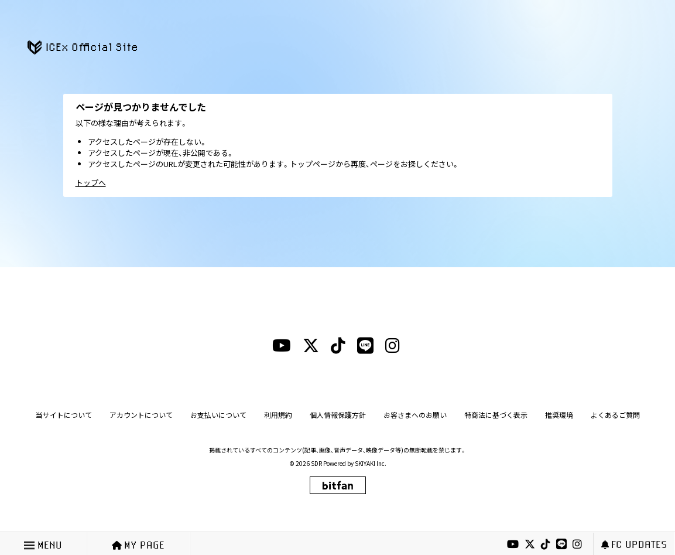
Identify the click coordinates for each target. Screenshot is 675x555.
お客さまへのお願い (415, 415)
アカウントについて (141, 415)
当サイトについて (64, 415)
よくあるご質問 (615, 415)
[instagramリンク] (577, 544)
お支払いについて (218, 415)
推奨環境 (559, 415)
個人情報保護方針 (338, 415)
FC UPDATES (634, 544)
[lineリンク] (561, 544)
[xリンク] (530, 544)
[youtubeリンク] (513, 544)
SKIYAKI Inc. (370, 463)
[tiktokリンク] (545, 544)
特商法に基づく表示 (495, 415)
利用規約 (278, 415)
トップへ (91, 182)
